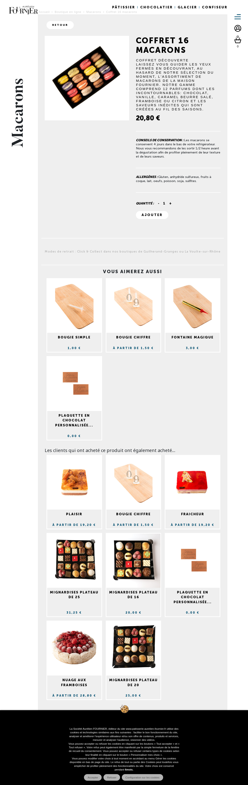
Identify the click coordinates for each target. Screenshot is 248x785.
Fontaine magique (193, 337)
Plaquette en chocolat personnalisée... (74, 420)
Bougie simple (74, 337)
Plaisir (74, 514)
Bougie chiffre (133, 337)
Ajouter (152, 215)
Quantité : (145, 203)
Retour (60, 25)
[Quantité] (164, 203)
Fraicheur (192, 514)
